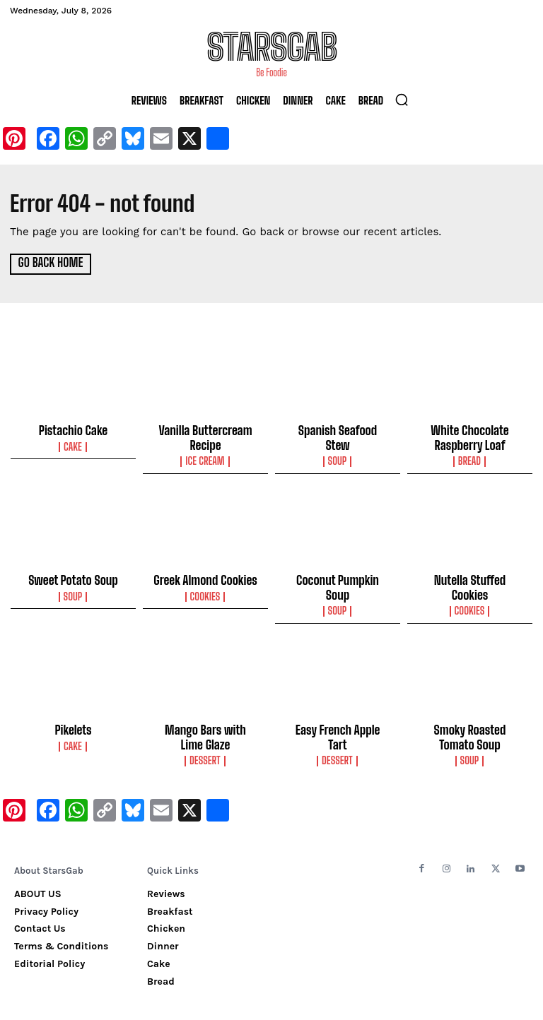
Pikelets (73, 709)
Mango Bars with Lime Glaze (205, 715)
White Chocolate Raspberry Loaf (470, 436)
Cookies (205, 590)
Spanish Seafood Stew (337, 430)
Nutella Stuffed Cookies (469, 575)
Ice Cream (206, 458)
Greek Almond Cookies (205, 575)
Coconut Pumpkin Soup (338, 575)
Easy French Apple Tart (337, 709)
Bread (470, 458)
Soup (338, 445)
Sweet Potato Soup (73, 575)
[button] (401, 99)
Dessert (205, 737)
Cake (73, 445)
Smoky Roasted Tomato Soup (469, 715)
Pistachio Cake (73, 430)
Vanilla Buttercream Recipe (205, 436)
